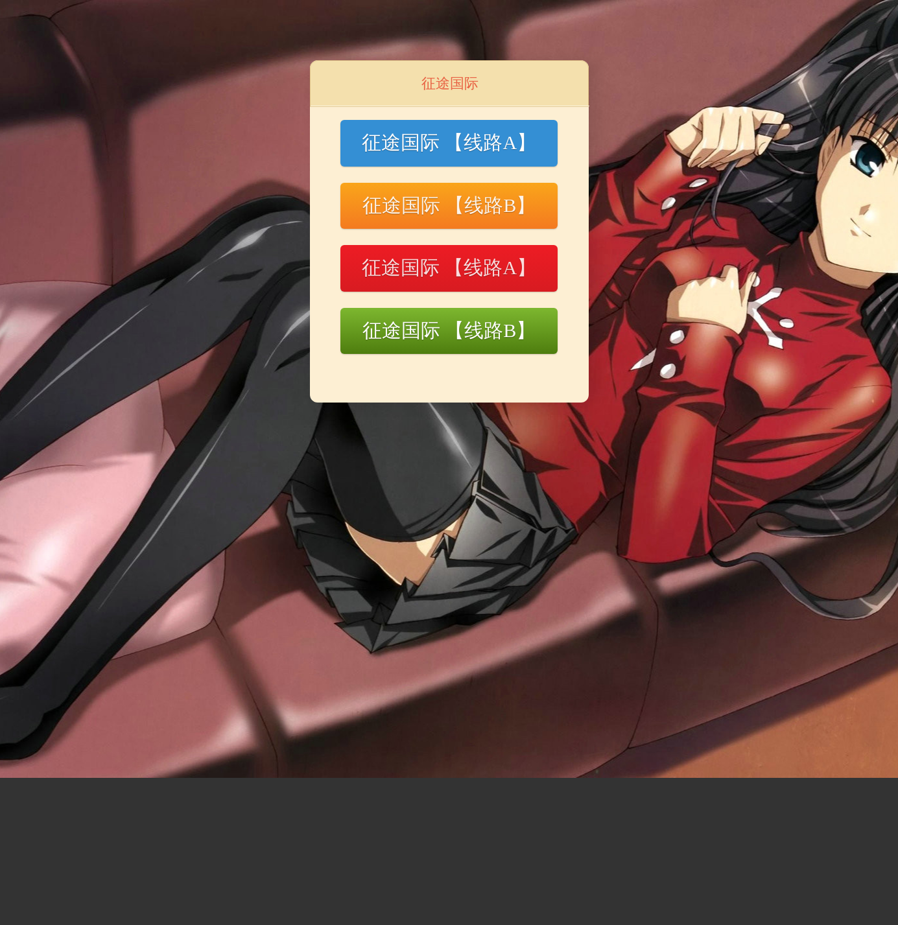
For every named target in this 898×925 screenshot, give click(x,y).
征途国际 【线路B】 (449, 205)
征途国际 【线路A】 (449, 142)
